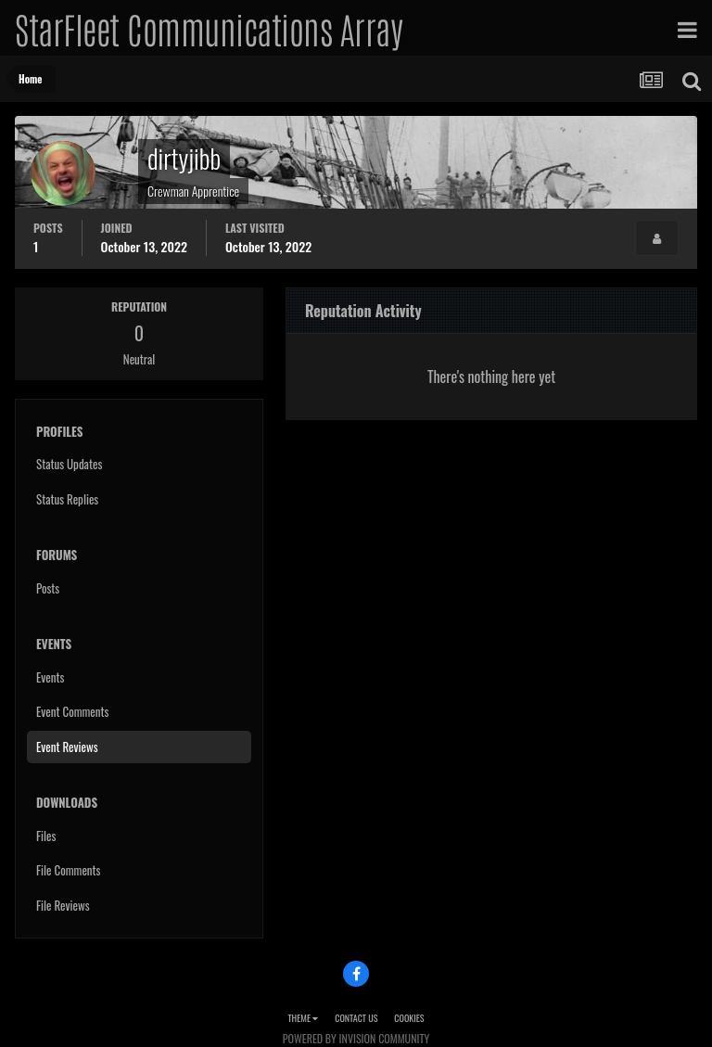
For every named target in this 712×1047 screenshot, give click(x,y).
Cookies (409, 1018)
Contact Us (356, 1018)
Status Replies (67, 499)
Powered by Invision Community (356, 1038)
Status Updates (69, 463)
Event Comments (72, 711)
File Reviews (63, 905)
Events (50, 677)
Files (46, 835)
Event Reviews (67, 746)
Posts (47, 588)
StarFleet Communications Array (208, 28)
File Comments (68, 870)
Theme (302, 1018)
